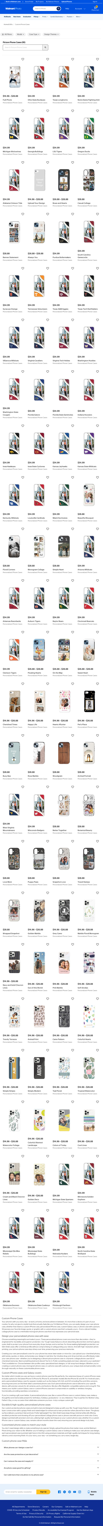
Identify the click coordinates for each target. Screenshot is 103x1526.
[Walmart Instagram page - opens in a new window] (79, 1492)
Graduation (27, 17)
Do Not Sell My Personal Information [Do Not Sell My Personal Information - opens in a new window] (37, 1517)
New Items (17, 17)
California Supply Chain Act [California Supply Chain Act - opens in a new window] (73, 1513)
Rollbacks (7, 17)
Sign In (95, 1)
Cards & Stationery (56, 17)
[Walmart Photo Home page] (17, 8)
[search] (45, 47)
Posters (69, 17)
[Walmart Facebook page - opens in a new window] (59, 1492)
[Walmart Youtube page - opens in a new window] (74, 1492)
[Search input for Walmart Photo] (45, 8)
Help (67, 9)
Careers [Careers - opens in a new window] (46, 1507)
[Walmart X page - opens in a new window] (64, 1492)
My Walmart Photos (52, 1)
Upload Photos (66, 1)
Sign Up (43, 1492)
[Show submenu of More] (80, 16)
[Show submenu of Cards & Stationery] (64, 16)
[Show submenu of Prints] (47, 16)
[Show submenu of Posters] (73, 16)
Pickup (36, 17)
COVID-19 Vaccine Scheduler (18, 1510)
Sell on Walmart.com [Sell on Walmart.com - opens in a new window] (73, 1507)
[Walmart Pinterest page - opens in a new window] (69, 1492)
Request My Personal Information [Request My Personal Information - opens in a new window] (67, 1517)
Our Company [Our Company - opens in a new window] (57, 1507)
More (78, 17)
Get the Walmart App (85, 1510)
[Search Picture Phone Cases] (23, 47)
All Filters (7, 34)
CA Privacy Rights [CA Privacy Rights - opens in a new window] (53, 1513)
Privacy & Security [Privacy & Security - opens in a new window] (36, 1513)
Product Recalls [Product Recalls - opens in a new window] (38, 1510)
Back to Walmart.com (12, 1)
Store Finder (29, 1)
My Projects (40, 1)
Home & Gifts (8, 24)
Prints (44, 17)
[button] (14, 59)
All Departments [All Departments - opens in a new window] (18, 1507)
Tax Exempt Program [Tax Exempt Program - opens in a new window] (65, 1510)
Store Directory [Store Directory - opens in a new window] (34, 1507)
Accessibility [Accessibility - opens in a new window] (52, 1510)
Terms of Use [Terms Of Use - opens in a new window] (21, 1513)
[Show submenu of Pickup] (39, 16)
